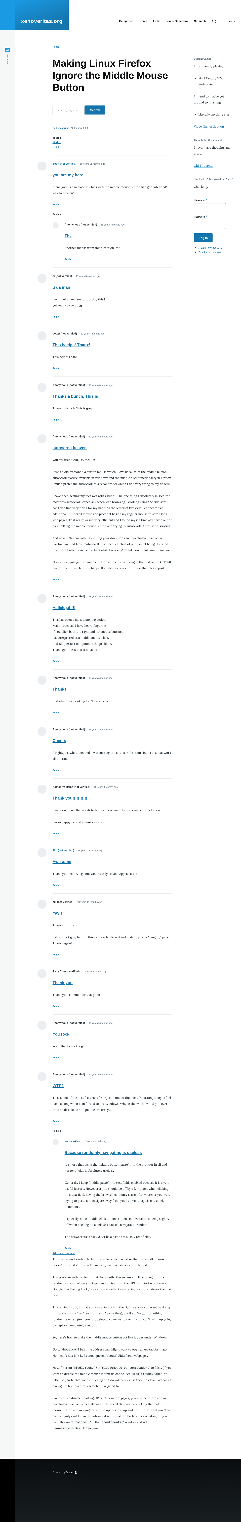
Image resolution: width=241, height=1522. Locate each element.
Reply (56, 204)
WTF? (58, 1085)
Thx (68, 236)
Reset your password (210, 252)
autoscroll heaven (70, 447)
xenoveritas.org (42, 21)
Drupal (69, 1472)
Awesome (62, 861)
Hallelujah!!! (64, 607)
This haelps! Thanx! (71, 345)
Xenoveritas (62, 128)
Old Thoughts (203, 165)
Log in (231, 21)
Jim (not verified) (63, 850)
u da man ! (63, 287)
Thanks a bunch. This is (75, 396)
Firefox (57, 142)
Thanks (60, 689)
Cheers (59, 740)
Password (199, 216)
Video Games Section (209, 126)
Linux (56, 146)
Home (56, 46)
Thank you (63, 982)
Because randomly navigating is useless (103, 1152)
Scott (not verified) (64, 163)
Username (199, 200)
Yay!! (57, 913)
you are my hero (68, 175)
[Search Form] (214, 21)
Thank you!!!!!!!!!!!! (71, 798)
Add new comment (64, 1253)
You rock (61, 1034)
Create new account (210, 247)
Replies (57, 214)
